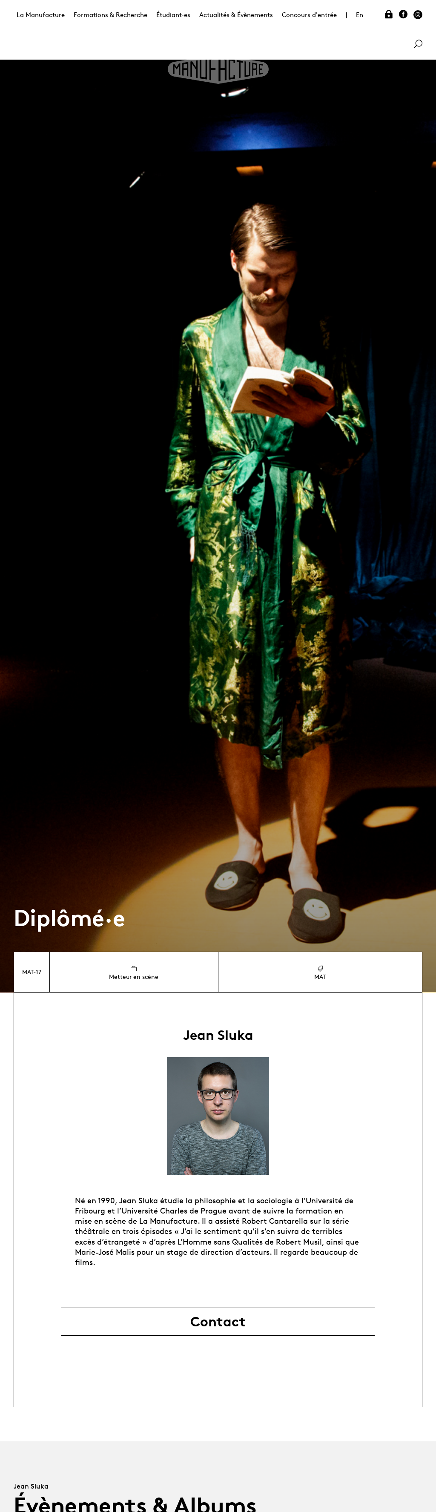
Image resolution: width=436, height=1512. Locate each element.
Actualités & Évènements (236, 15)
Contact (218, 1322)
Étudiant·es (173, 15)
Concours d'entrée (309, 15)
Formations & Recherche (110, 15)
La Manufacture (41, 15)
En (359, 15)
